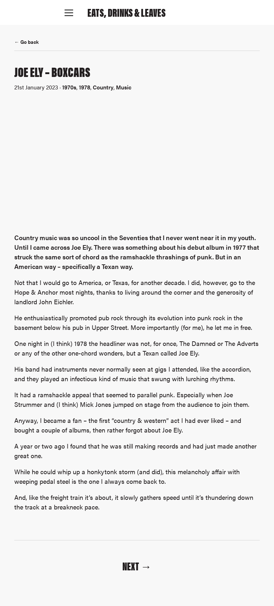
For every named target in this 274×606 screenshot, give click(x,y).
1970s (69, 87)
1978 (84, 87)
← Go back (26, 41)
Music (123, 87)
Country (103, 87)
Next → (137, 566)
